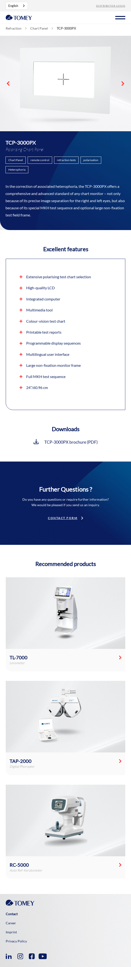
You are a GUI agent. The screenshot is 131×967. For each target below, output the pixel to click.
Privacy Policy (16, 941)
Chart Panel (39, 28)
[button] (120, 17)
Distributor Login (111, 5)
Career (11, 923)
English (13, 6)
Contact (12, 914)
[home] (19, 17)
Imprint (11, 932)
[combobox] (17, 6)
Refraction (13, 28)
